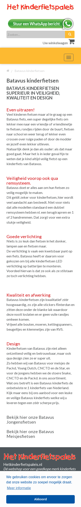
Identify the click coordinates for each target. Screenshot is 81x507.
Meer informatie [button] (19, 488)
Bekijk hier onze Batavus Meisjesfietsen (30, 434)
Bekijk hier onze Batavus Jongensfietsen (30, 419)
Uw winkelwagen (59, 43)
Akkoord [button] (40, 499)
